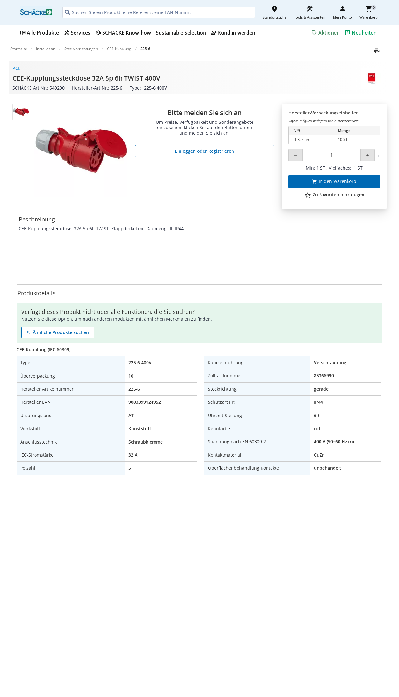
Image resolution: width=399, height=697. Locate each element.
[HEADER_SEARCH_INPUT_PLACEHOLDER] (158, 12)
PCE (16, 68)
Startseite (18, 48)
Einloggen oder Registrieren (204, 151)
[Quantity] (331, 155)
